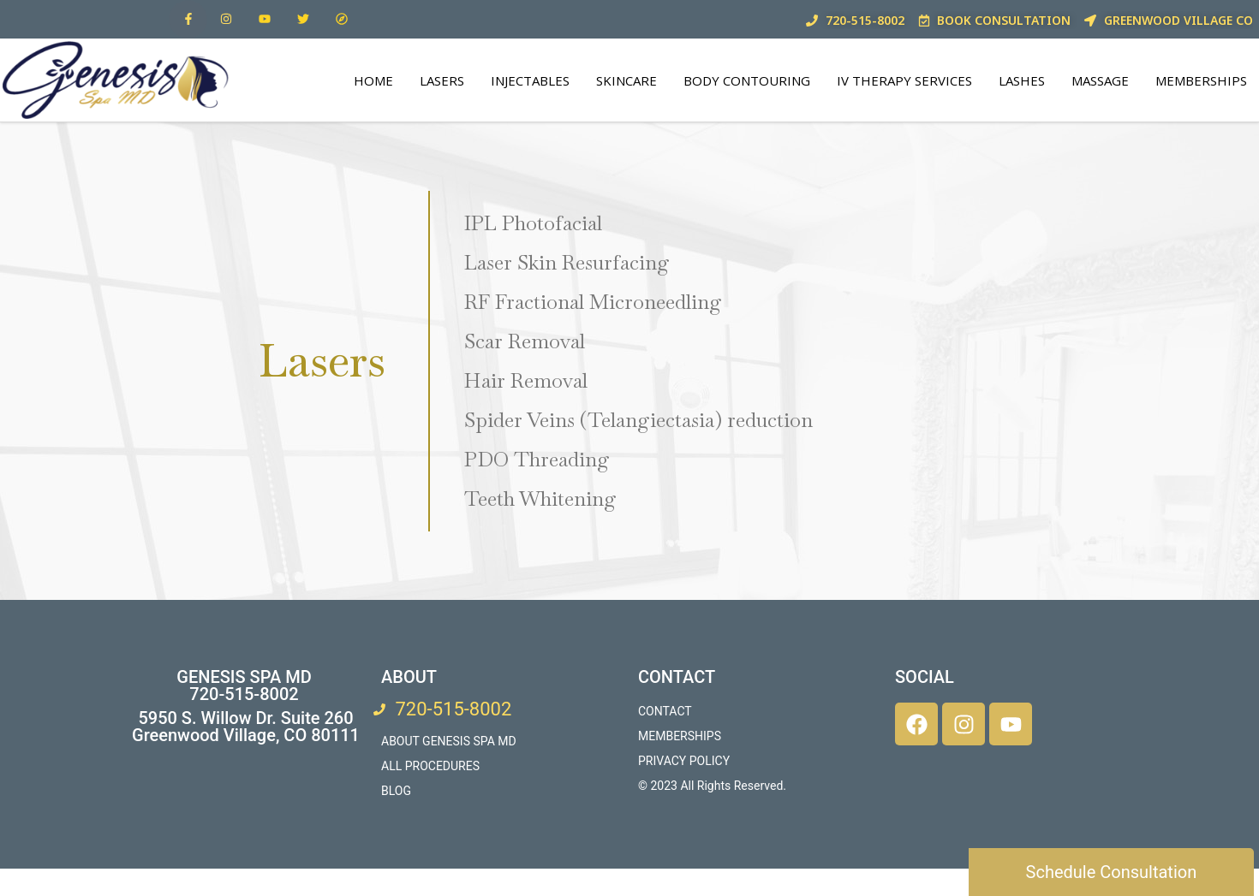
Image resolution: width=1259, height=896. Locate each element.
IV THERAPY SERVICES (904, 80)
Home (373, 80)
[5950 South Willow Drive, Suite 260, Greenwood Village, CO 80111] (243, 826)
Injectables (530, 80)
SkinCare (626, 80)
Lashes (1022, 80)
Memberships (1201, 80)
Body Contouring (746, 80)
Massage (1100, 80)
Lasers (442, 80)
